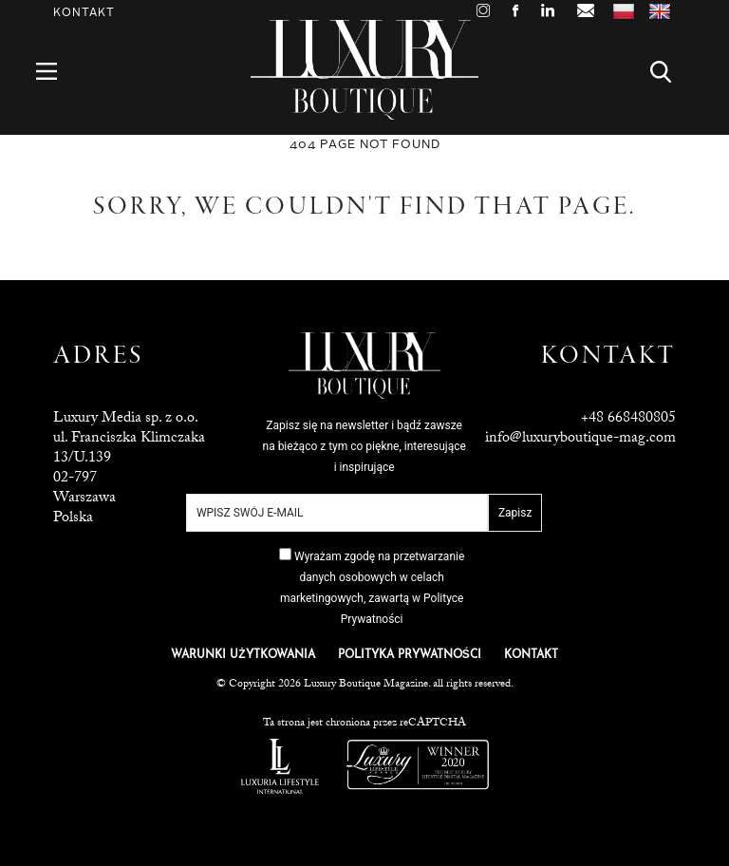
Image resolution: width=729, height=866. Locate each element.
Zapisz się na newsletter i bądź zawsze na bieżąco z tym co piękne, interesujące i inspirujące (364, 446)
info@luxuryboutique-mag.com (580, 439)
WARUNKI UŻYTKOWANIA (242, 655)
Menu (57, 71)
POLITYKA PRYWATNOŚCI (409, 655)
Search (671, 71)
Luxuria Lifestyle (280, 766)
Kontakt (84, 13)
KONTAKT (531, 655)
